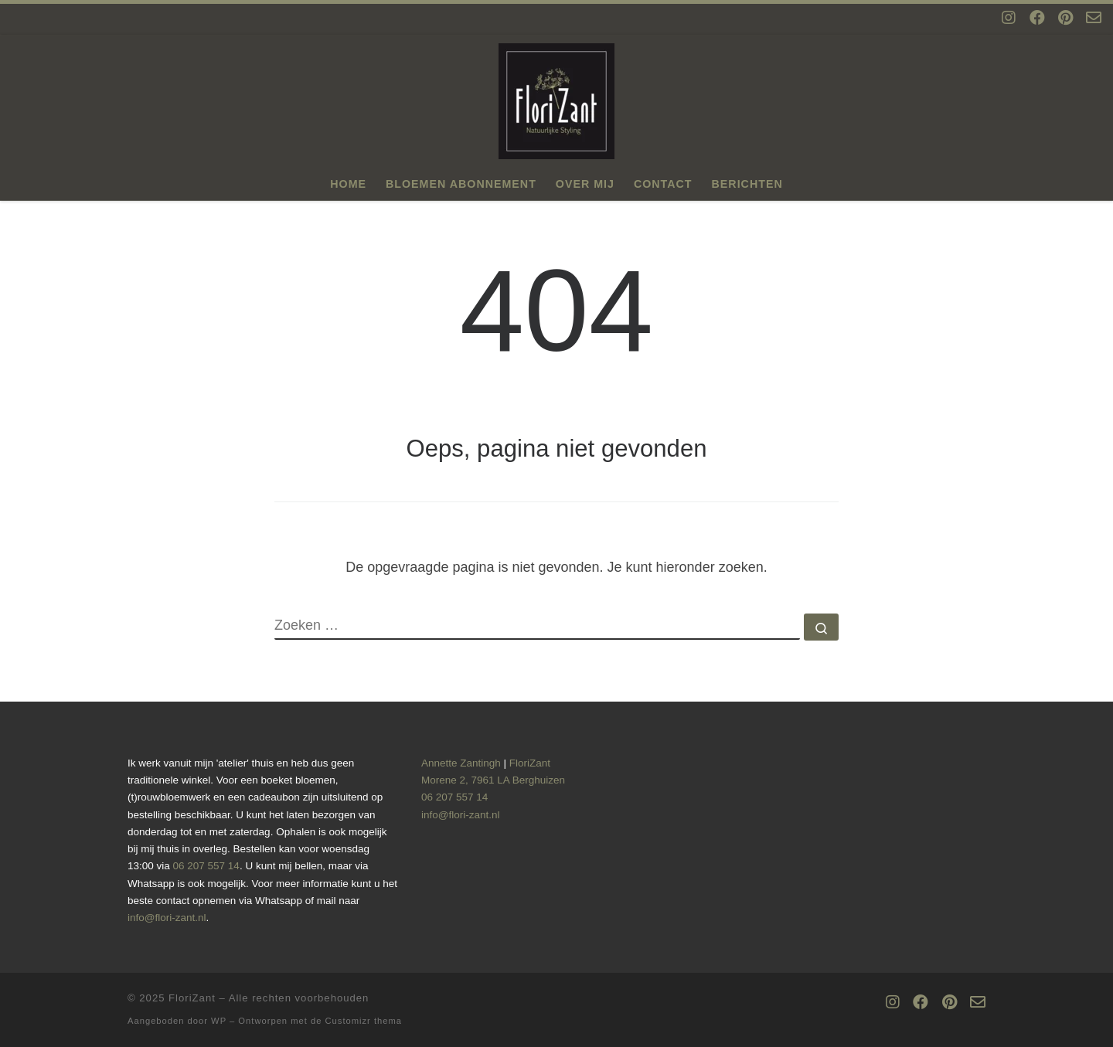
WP (218, 1020)
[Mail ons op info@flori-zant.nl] (1093, 18)
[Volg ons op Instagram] (1009, 18)
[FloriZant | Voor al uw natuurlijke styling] (556, 99)
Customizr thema (364, 1020)
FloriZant (192, 998)
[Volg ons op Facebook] (1037, 18)
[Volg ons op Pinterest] (1065, 18)
